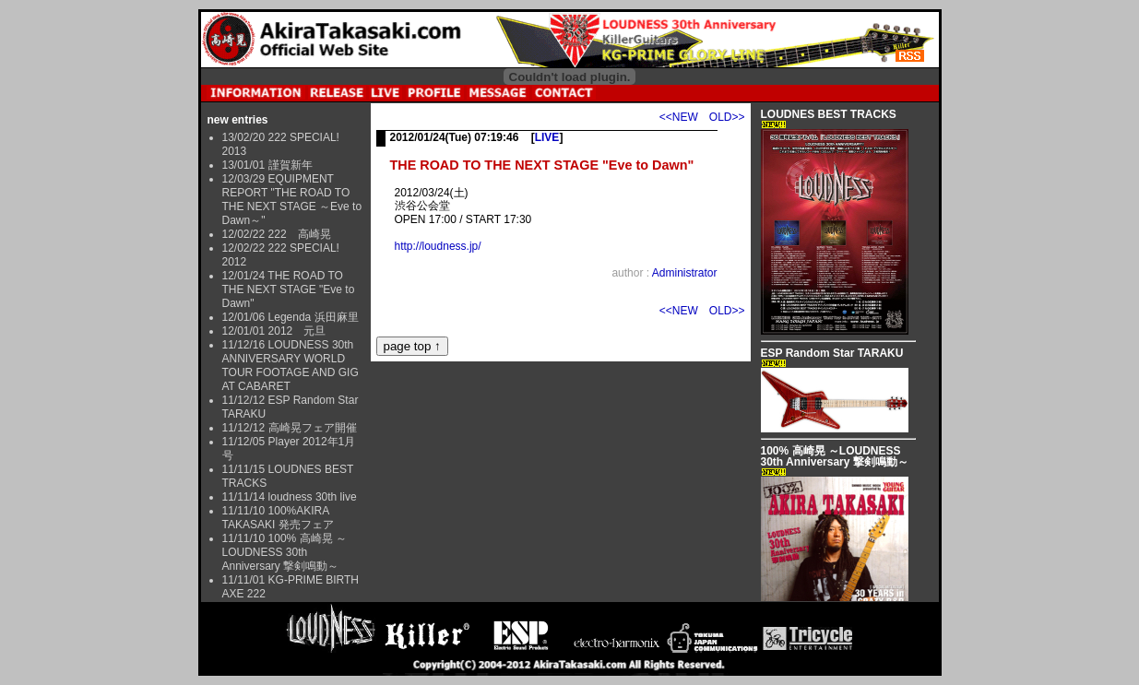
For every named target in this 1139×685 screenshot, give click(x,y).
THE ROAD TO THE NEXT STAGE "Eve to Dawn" (542, 165)
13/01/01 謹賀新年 (267, 165)
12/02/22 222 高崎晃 (276, 234)
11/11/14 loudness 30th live (289, 496)
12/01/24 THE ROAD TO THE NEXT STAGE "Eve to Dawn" (288, 289)
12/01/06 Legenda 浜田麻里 (290, 317)
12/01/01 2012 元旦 (274, 331)
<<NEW (678, 117)
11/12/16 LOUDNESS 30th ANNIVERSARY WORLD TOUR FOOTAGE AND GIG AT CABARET (290, 365)
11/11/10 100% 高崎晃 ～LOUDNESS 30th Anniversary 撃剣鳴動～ (284, 552)
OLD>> (727, 117)
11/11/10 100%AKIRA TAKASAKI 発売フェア (278, 517)
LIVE (547, 137)
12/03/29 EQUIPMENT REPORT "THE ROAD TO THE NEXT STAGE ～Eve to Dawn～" (292, 199)
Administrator (685, 272)
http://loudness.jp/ (438, 246)
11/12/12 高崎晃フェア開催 (289, 427)
